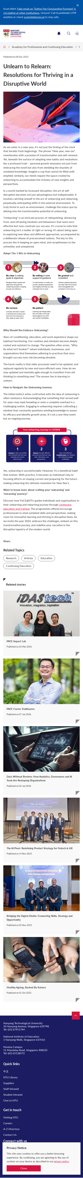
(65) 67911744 (16, 1029)
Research (11, 558)
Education (46, 558)
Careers (7, 1123)
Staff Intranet (11, 1088)
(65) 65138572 (16, 1053)
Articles (28, 558)
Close (23, 1168)
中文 (6, 1071)
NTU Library (10, 1077)
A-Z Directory (11, 1128)
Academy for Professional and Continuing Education (42, 46)
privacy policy (61, 1161)
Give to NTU (10, 1100)
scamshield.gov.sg (34, 16)
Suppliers (8, 1083)
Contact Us (10, 1134)
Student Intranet (13, 1094)
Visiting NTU (10, 1117)
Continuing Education (18, 565)
